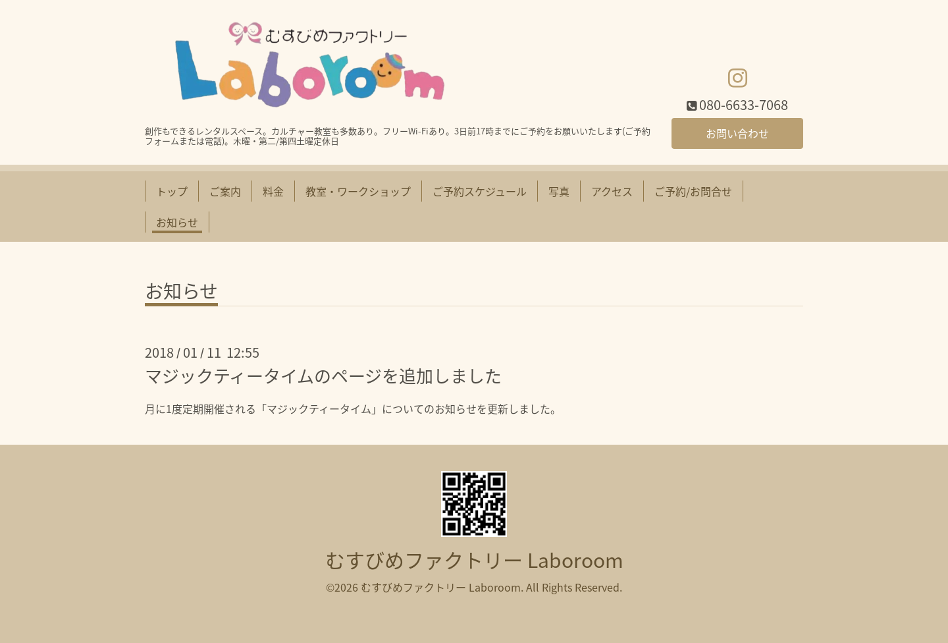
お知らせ (177, 222)
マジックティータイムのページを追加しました (323, 375)
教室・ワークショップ (358, 191)
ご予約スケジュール (480, 191)
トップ (172, 191)
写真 (558, 191)
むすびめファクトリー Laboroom (474, 559)
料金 (273, 191)
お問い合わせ (737, 133)
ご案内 (225, 191)
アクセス (612, 191)
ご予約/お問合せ (693, 191)
